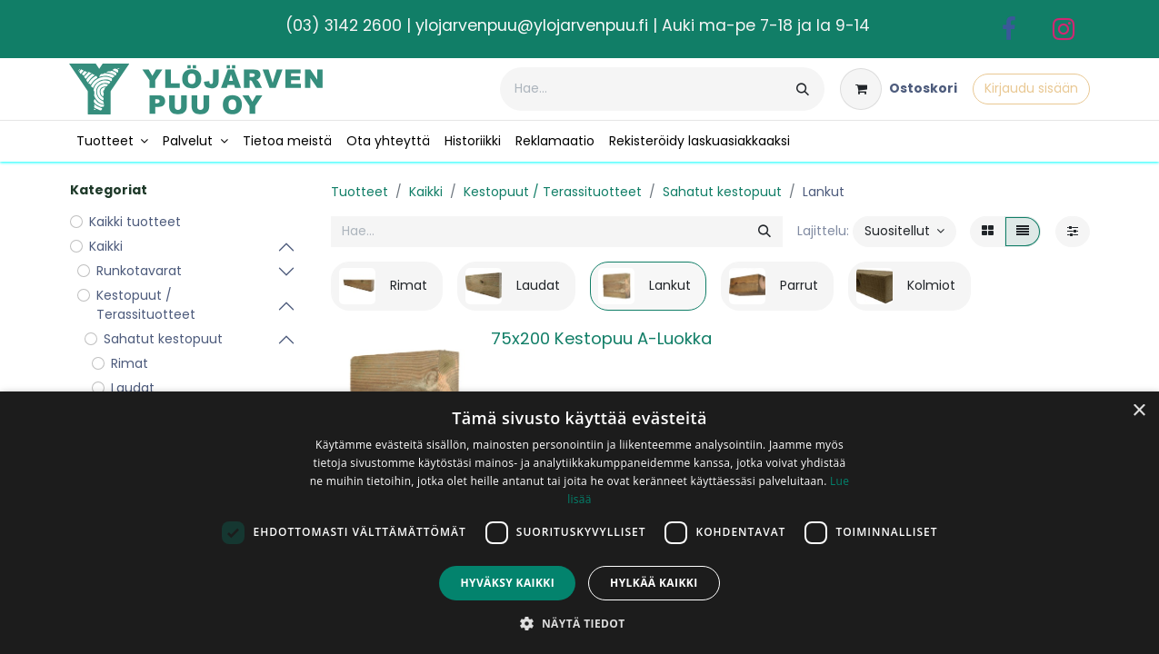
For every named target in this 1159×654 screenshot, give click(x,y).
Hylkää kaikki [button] (653, 582)
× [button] (1138, 411)
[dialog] (579, 522)
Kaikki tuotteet (135, 222)
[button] (905, 231)
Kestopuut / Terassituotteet (553, 192)
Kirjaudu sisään (1031, 88)
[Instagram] (1063, 29)
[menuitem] (112, 141)
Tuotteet (359, 192)
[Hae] (802, 89)
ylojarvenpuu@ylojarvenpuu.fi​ (531, 25)
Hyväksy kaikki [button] (507, 582)
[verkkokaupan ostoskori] (898, 89)
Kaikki (426, 192)
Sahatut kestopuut (722, 192)
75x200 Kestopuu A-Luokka (601, 338)
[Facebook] (1009, 29)
